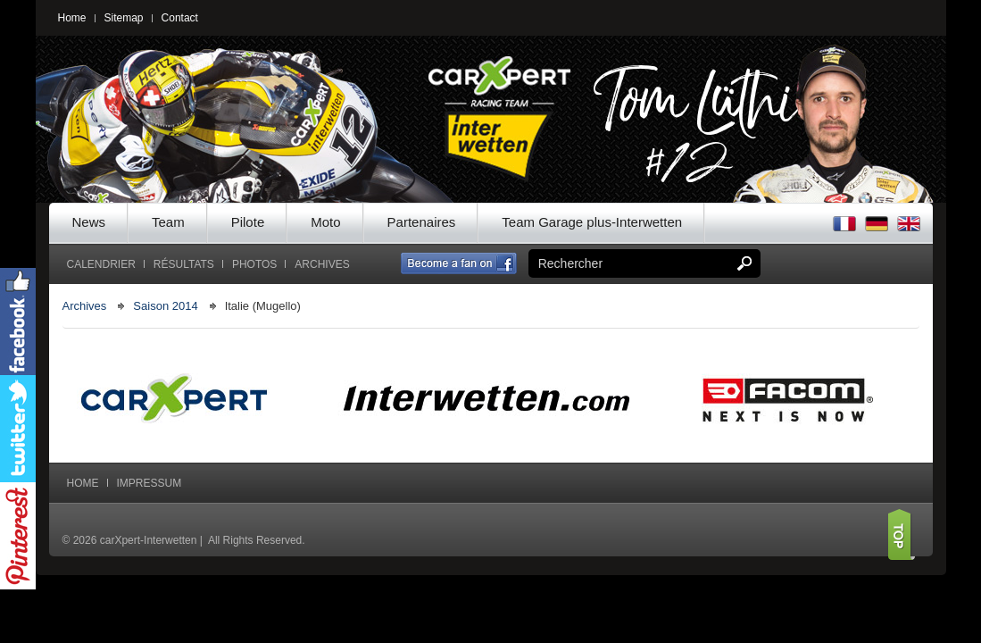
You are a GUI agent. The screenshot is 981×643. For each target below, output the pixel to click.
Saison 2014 (165, 306)
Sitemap (124, 18)
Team (168, 222)
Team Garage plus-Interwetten (592, 222)
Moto (325, 222)
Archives (322, 264)
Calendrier (101, 264)
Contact (180, 18)
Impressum (149, 483)
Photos (254, 264)
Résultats (184, 264)
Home (72, 18)
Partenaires (421, 222)
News (89, 222)
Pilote (248, 222)
